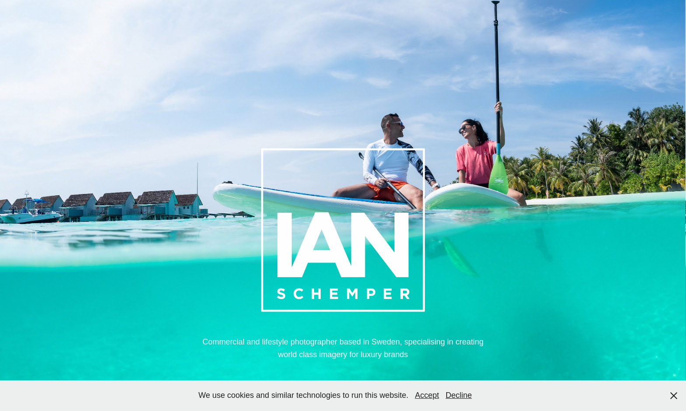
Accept (427, 395)
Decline (458, 395)
